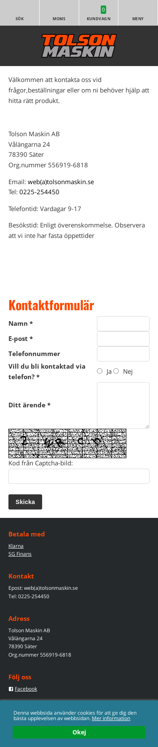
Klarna (16, 545)
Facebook (26, 688)
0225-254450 (39, 191)
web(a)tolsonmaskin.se (61, 181)
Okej (79, 732)
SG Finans (20, 553)
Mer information (111, 718)
